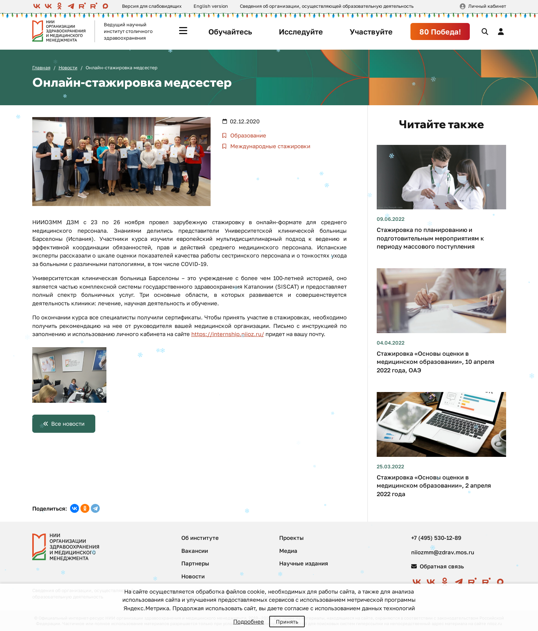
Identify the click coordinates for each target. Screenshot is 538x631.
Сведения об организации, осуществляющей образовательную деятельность (326, 6)
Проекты (291, 537)
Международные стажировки (269, 146)
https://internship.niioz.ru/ (227, 334)
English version (211, 6)
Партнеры (195, 563)
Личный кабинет (487, 6)
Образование (247, 135)
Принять (287, 621)
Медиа (288, 550)
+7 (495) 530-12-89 (436, 537)
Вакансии (194, 550)
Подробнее (248, 621)
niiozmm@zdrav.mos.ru (442, 552)
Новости (68, 67)
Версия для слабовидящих (152, 6)
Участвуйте (371, 31)
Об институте (200, 537)
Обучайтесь (230, 31)
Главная (41, 67)
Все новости (68, 423)
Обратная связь (437, 566)
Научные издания (303, 563)
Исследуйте (301, 31)
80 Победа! (440, 31)
